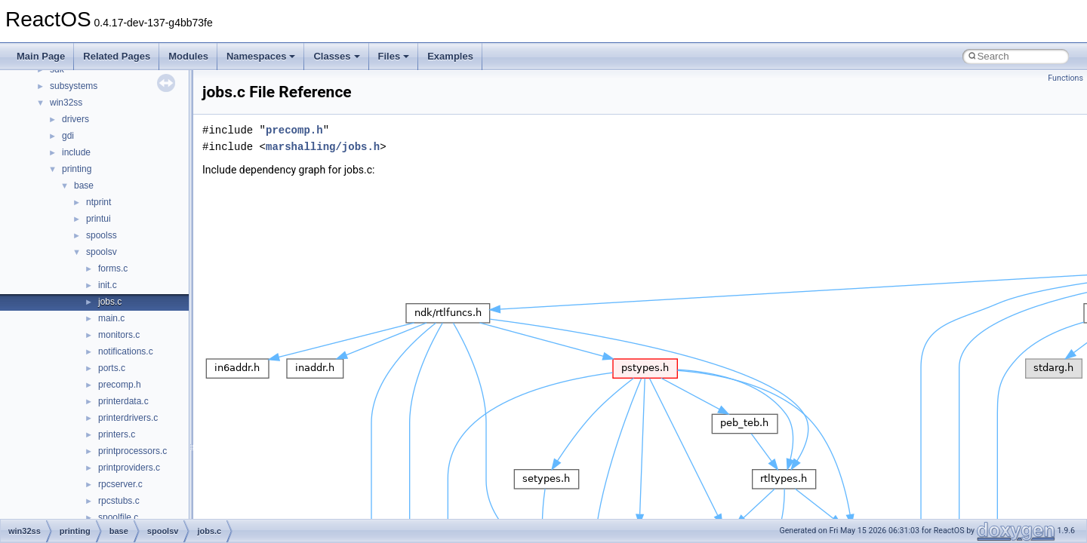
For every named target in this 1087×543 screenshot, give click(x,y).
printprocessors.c (132, 451)
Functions (1065, 78)
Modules (188, 56)
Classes (336, 56)
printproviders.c (129, 467)
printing (76, 169)
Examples (450, 56)
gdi (68, 135)
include (76, 152)
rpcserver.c (120, 484)
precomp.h (119, 384)
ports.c (111, 368)
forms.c (113, 268)
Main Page (41, 56)
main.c (111, 318)
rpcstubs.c (119, 500)
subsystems (73, 86)
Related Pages (116, 56)
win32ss (66, 102)
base (84, 185)
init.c (107, 285)
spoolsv (101, 252)
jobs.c (110, 301)
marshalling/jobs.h (323, 147)
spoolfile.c (118, 517)
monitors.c (119, 335)
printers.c (116, 434)
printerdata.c (123, 401)
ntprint (98, 202)
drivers (75, 119)
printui (98, 218)
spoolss (101, 235)
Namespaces (261, 56)
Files (394, 56)
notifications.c (125, 351)
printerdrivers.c (128, 418)
